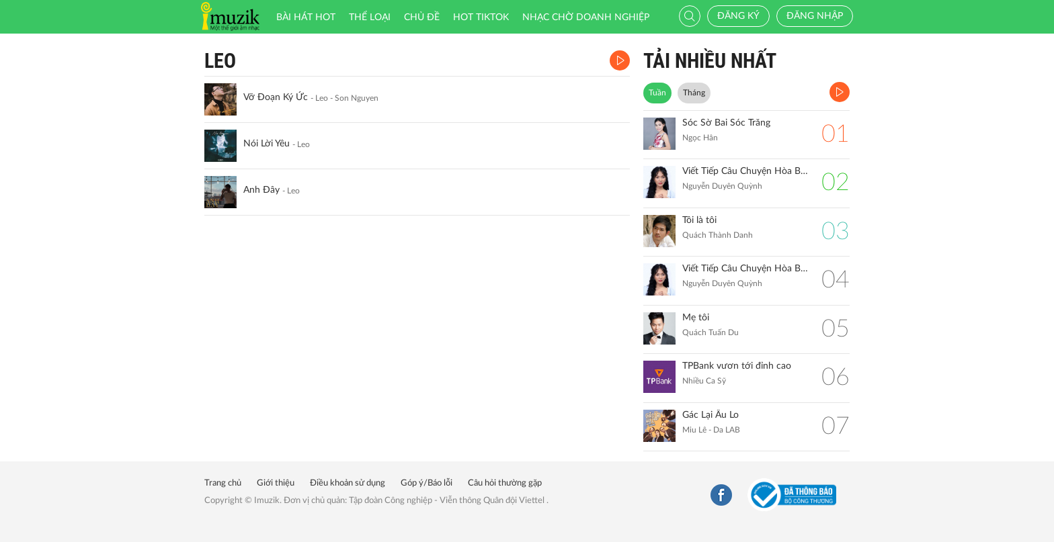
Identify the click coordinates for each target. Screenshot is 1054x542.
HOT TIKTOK (481, 17)
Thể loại (370, 17)
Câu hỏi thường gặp (505, 483)
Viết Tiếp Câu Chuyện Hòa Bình (745, 268)
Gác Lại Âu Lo (710, 415)
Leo (220, 61)
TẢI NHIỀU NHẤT (709, 61)
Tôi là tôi (699, 220)
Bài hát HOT (305, 17)
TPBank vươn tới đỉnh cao (736, 366)
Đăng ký (738, 16)
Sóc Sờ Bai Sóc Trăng (726, 123)
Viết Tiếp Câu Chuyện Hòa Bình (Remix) (745, 171)
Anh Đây (261, 190)
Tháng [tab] (694, 93)
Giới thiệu (275, 483)
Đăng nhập (814, 16)
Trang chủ (222, 483)
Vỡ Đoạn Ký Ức (275, 97)
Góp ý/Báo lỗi (426, 483)
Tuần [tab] (657, 93)
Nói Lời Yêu (266, 143)
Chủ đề (422, 17)
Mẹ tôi (695, 317)
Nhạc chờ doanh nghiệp (585, 17)
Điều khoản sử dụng (347, 483)
